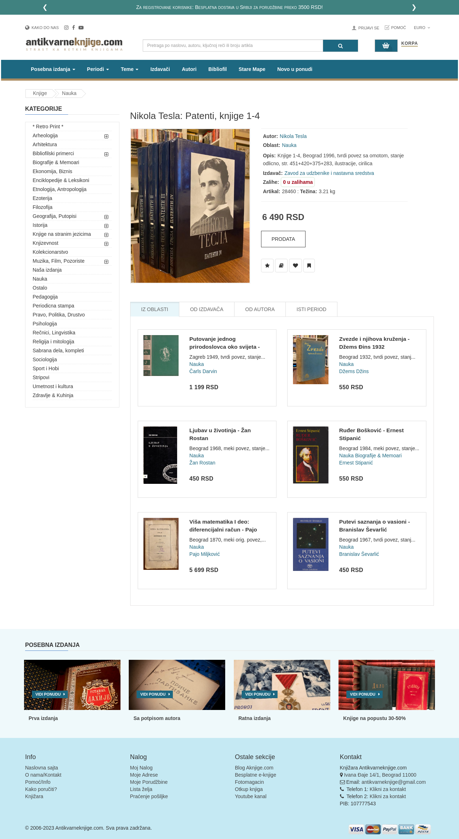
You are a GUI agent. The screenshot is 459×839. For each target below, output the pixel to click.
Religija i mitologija (53, 341)
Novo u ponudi (294, 69)
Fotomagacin (249, 782)
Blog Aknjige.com (254, 768)
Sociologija (45, 359)
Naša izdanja (47, 270)
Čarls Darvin (203, 371)
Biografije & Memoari (56, 162)
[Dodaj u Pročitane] (309, 265)
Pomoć (398, 27)
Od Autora (260, 309)
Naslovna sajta (41, 768)
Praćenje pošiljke (149, 796)
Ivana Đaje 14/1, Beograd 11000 (380, 775)
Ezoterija (42, 198)
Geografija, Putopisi (54, 216)
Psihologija (45, 323)
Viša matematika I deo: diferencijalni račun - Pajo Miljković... (223, 529)
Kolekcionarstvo (50, 252)
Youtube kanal (250, 796)
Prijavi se (368, 28)
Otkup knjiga (249, 789)
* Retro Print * (48, 126)
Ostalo (40, 288)
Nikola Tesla (293, 136)
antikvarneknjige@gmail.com (393, 782)
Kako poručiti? (41, 789)
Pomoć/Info (38, 782)
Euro (422, 27)
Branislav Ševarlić (359, 554)
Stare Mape (251, 69)
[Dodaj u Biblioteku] (281, 265)
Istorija (40, 225)
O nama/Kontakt (43, 775)
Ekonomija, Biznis (52, 171)
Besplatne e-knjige (255, 775)
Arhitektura (45, 144)
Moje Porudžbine (149, 782)
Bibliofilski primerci (53, 153)
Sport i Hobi (46, 368)
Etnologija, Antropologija (59, 189)
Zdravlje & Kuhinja (53, 395)
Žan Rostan (202, 463)
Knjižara (34, 796)
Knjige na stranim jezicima (62, 234)
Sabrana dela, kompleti (58, 350)
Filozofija (42, 207)
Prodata (283, 239)
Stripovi (41, 377)
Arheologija (45, 135)
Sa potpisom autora (156, 718)
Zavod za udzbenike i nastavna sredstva (329, 173)
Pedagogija (45, 297)
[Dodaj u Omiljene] (295, 265)
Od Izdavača (206, 309)
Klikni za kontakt (388, 789)
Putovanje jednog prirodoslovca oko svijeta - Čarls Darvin (224, 346)
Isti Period (311, 309)
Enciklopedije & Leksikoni (61, 180)
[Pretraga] (340, 45)
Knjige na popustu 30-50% (374, 718)
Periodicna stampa (53, 306)
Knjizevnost (45, 243)
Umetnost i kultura (53, 386)
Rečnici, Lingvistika (54, 332)
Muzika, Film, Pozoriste (59, 261)
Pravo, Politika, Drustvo (59, 315)
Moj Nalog (141, 768)
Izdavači (160, 69)
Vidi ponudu (48, 694)
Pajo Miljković (204, 554)
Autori (189, 69)
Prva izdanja (43, 718)
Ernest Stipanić (356, 463)
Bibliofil (217, 69)
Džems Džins (354, 371)
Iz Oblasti (154, 309)
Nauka (69, 93)
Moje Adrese (144, 775)
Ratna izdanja (254, 718)
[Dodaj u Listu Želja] (267, 265)
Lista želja (141, 789)
